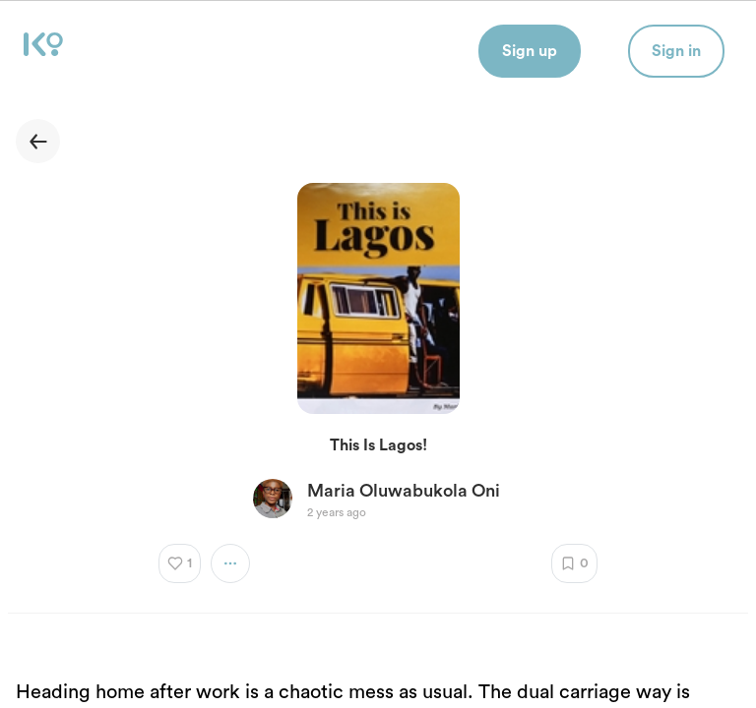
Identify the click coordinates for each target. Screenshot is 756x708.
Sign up (529, 51)
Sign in (676, 51)
